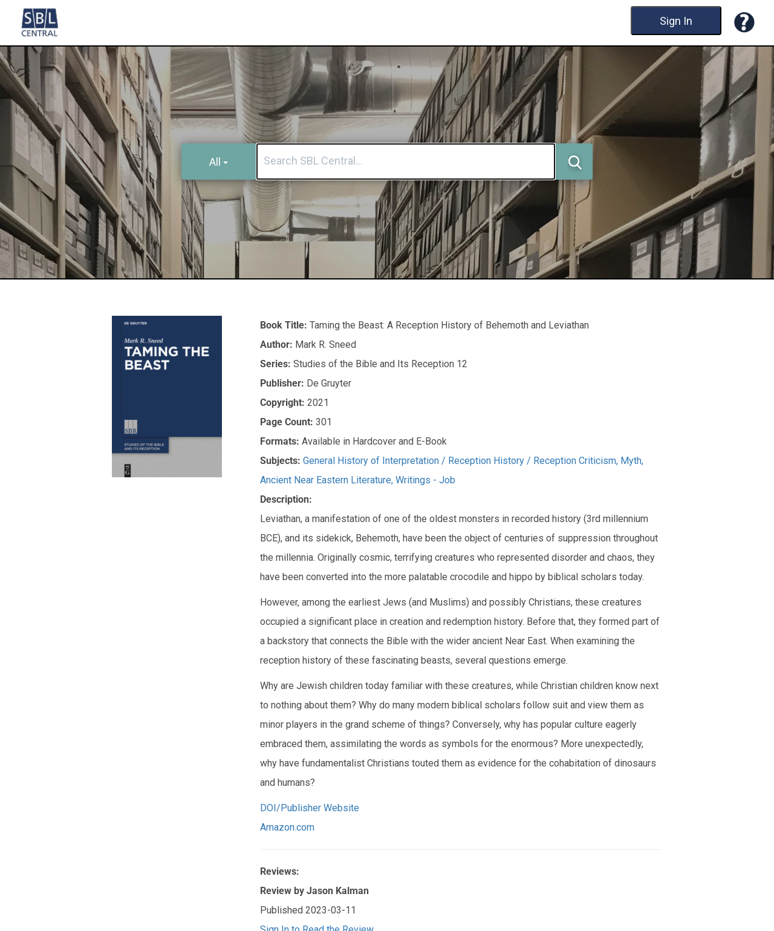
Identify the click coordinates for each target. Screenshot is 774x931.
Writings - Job (425, 480)
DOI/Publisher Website (309, 808)
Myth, (631, 460)
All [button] (218, 161)
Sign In (676, 21)
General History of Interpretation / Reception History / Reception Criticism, (461, 460)
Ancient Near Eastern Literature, (327, 480)
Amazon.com (287, 827)
